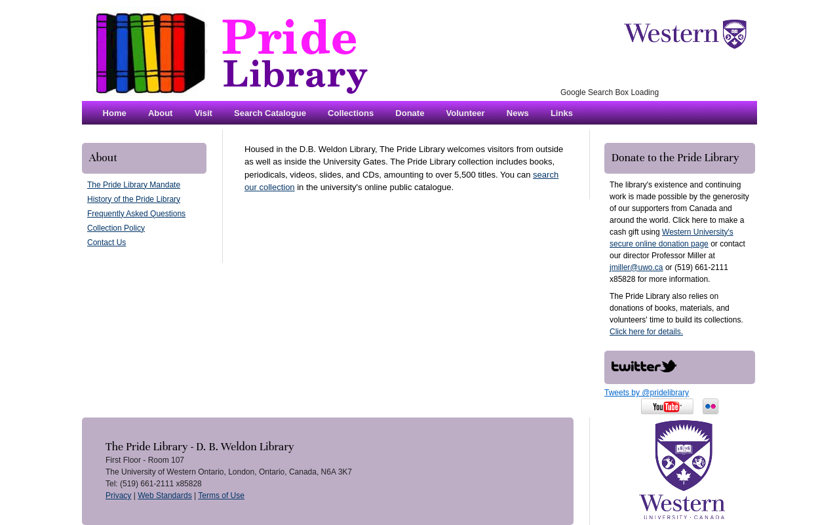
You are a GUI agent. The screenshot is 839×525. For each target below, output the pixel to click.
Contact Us (106, 242)
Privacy (118, 495)
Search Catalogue (270, 113)
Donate (409, 113)
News (518, 113)
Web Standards (165, 495)
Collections (351, 113)
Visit (203, 113)
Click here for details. (646, 331)
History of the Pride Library (133, 199)
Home (115, 113)
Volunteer (465, 113)
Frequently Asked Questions (136, 213)
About (160, 113)
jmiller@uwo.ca (636, 267)
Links (562, 113)
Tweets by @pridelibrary (646, 392)
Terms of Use (221, 495)
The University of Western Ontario (685, 34)
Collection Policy (116, 228)
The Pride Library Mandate (133, 184)
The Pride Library (249, 52)
